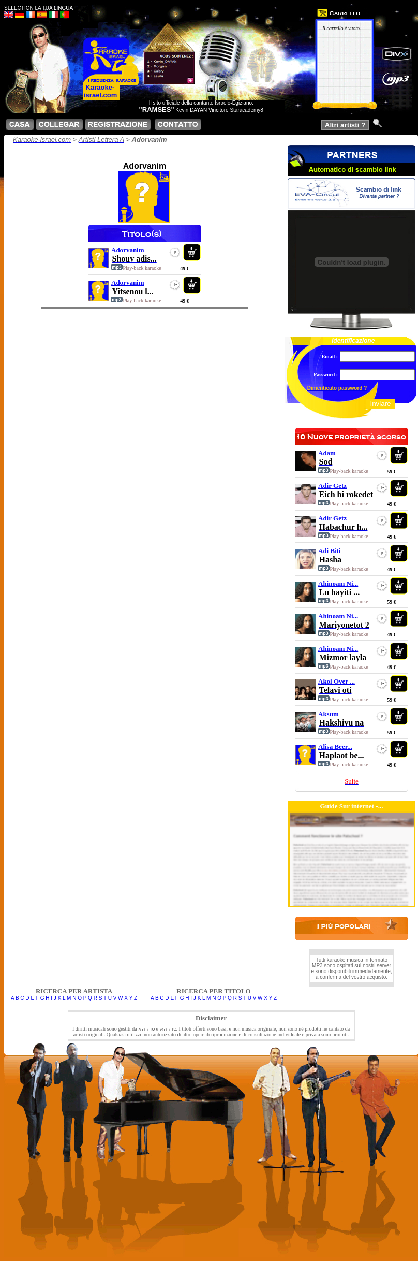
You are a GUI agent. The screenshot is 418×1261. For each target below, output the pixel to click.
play (174, 252)
